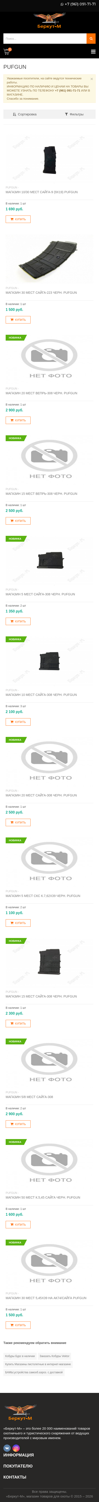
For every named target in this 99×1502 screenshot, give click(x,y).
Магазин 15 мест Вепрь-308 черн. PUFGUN (41, 493)
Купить (18, 219)
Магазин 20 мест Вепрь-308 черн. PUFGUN (41, 393)
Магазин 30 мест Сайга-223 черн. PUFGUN (41, 292)
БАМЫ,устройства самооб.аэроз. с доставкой (34, 1372)
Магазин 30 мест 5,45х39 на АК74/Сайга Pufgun (46, 1298)
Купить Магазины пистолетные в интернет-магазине (38, 1364)
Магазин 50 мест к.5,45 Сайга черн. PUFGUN (43, 1197)
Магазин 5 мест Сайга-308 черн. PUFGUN (40, 594)
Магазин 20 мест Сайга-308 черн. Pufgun (41, 795)
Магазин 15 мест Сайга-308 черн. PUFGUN (41, 996)
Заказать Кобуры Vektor (55, 1356)
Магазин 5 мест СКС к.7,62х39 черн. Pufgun (43, 896)
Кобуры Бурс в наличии (20, 1356)
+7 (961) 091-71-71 (80, 4)
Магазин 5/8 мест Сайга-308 (29, 1097)
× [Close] (91, 78)
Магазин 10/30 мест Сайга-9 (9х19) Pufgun (42, 192)
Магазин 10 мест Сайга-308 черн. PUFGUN (41, 695)
